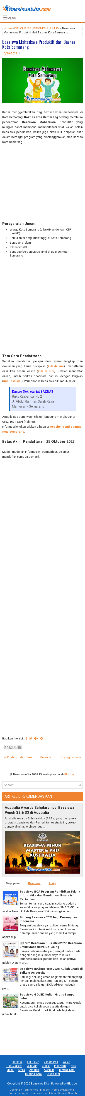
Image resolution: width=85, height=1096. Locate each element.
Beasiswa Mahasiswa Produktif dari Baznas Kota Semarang (38, 44)
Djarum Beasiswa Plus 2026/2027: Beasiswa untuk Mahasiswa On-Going (51, 945)
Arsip (52, 883)
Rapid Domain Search (64, 1093)
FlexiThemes (30, 1089)
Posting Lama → (70, 757)
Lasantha (68, 1089)
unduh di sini (12, 381)
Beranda (45, 757)
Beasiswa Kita (40, 1083)
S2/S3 (66, 1061)
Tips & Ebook (14, 1065)
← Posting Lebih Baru (18, 757)
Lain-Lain (32, 1065)
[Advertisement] (42, 182)
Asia (73, 1065)
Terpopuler (13, 883)
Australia (49, 1069)
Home (8, 28)
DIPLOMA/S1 (22, 28)
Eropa (10, 1069)
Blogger (69, 774)
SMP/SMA (33, 1061)
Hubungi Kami (33, 1074)
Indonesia (60, 1065)
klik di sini (56, 366)
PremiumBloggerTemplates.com (28, 1093)
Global (46, 1065)
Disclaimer (53, 1074)
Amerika (34, 1069)
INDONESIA (40, 28)
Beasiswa (34, 883)
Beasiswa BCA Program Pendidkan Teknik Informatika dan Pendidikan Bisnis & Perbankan (50, 895)
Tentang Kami (67, 1069)
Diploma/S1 (51, 1061)
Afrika (21, 1069)
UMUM (54, 28)
